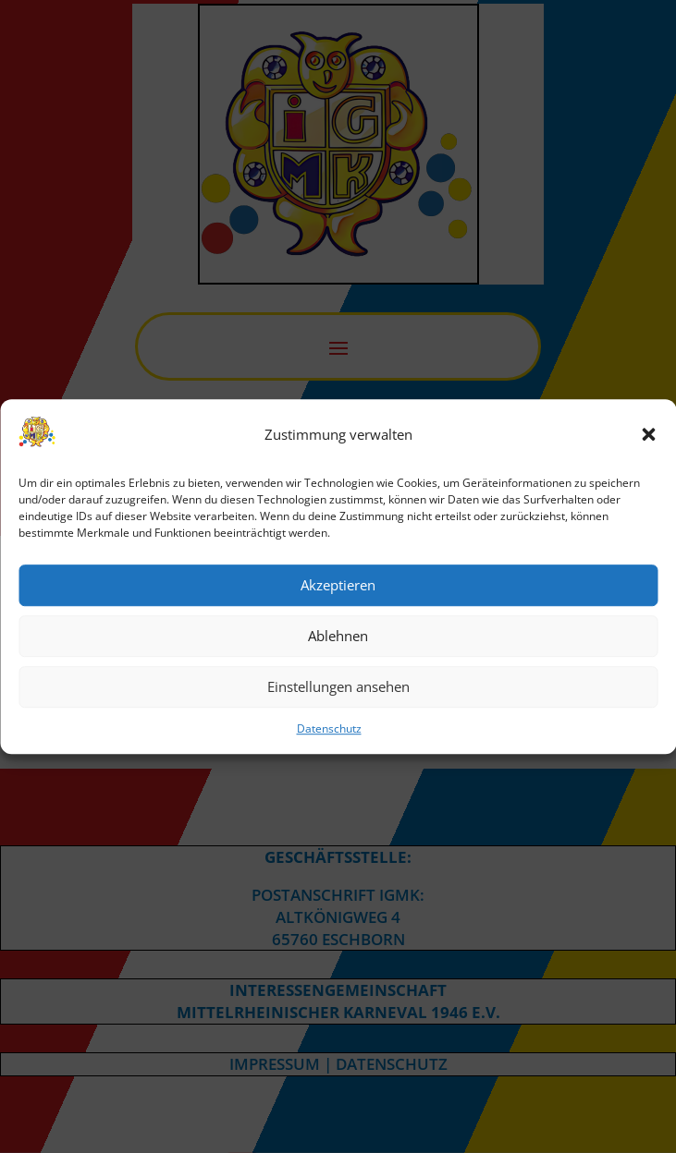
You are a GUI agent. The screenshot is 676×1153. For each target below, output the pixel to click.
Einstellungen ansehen (338, 687)
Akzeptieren (338, 585)
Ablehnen (338, 636)
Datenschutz (329, 728)
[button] (648, 435)
